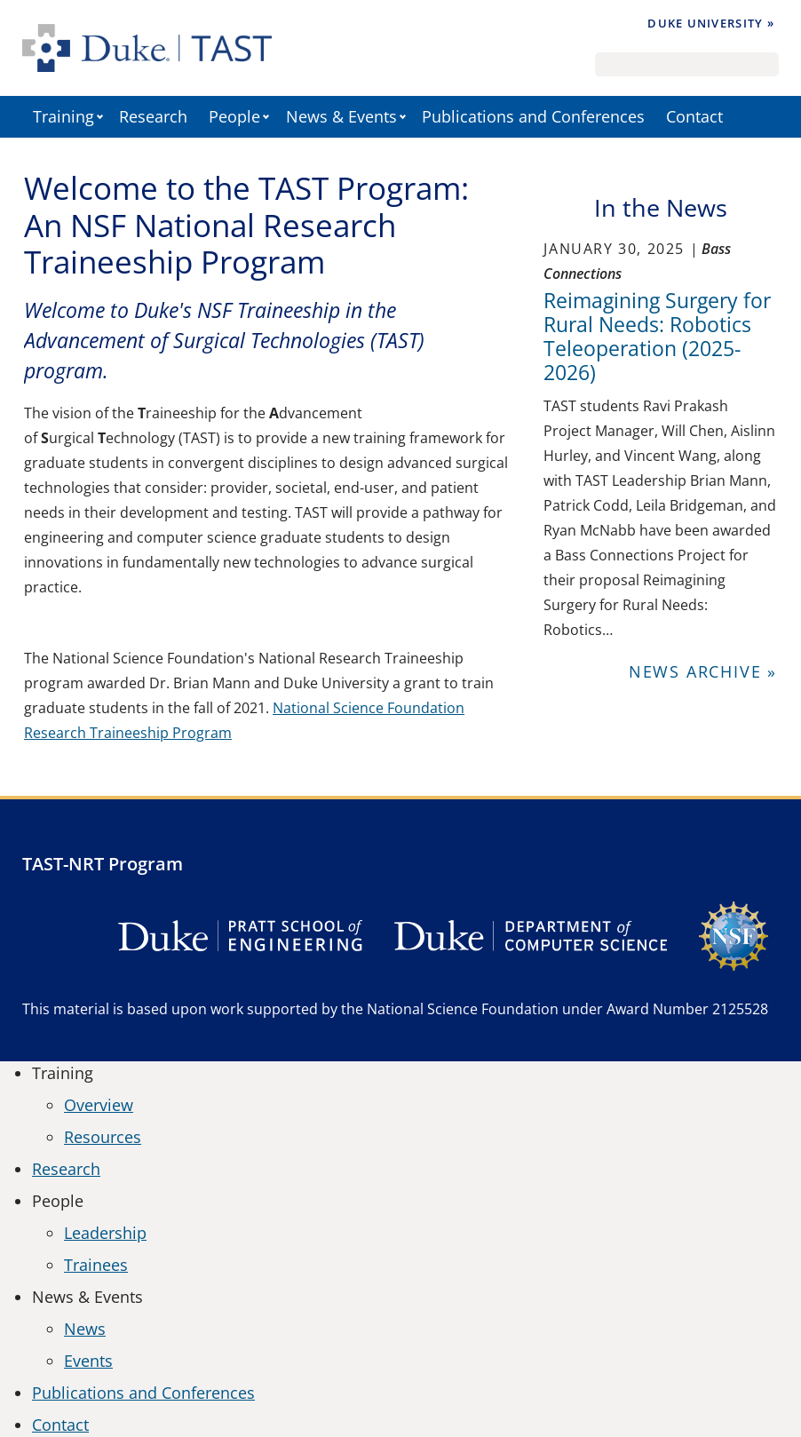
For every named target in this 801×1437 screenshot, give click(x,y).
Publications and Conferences (533, 116)
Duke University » (710, 23)
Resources (102, 1136)
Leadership (105, 1232)
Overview (98, 1104)
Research (153, 116)
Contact (694, 116)
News (85, 1328)
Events (88, 1360)
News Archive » (703, 671)
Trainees (96, 1264)
